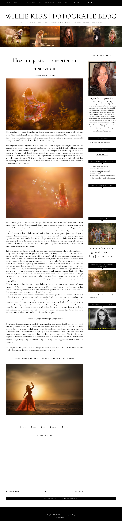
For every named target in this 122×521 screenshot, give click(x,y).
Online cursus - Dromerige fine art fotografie (102, 175)
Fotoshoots (18, 2)
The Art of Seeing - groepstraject (99, 166)
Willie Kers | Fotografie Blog (61, 16)
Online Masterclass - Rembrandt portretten (102, 178)
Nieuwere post (12, 491)
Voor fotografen (34, 2)
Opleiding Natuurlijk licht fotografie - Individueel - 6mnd (100, 172)
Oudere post (77, 491)
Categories (62, 2)
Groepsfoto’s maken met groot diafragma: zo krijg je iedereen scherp (102, 252)
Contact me (49, 2)
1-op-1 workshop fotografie (97, 169)
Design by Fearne (60, 517)
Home (8, 2)
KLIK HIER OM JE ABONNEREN (99, 143)
